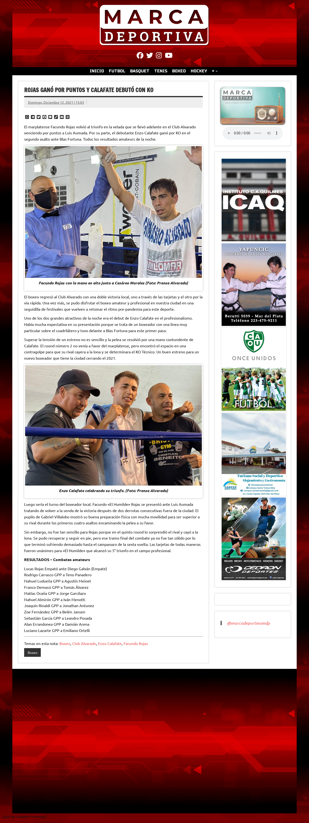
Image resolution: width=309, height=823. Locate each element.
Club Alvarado (84, 643)
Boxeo (64, 643)
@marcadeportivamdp (248, 623)
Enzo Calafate (110, 643)
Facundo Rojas (136, 643)
